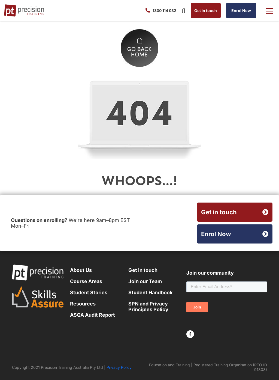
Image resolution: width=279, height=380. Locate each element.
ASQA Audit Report (92, 315)
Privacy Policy (119, 367)
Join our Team (145, 281)
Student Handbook (150, 292)
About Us (81, 270)
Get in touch (205, 10)
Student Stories (88, 292)
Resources (83, 304)
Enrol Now (241, 10)
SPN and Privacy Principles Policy (148, 306)
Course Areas (86, 281)
